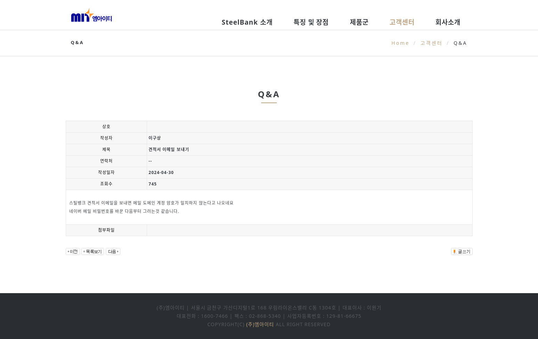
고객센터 (402, 22)
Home (401, 43)
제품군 (359, 22)
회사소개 (447, 22)
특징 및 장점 (311, 22)
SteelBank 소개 (247, 22)
